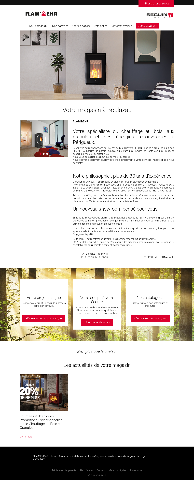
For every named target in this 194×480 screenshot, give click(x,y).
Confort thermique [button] (122, 26)
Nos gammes (60, 26)
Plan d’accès (86, 470)
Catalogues (100, 26)
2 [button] (44, 154)
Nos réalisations (81, 26)
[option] (97, 65)
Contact (101, 470)
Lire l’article (26, 436)
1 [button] (40, 154)
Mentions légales (117, 470)
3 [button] (47, 154)
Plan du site (136, 470)
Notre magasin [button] (39, 26)
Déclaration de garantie (64, 470)
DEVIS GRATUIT (147, 26)
